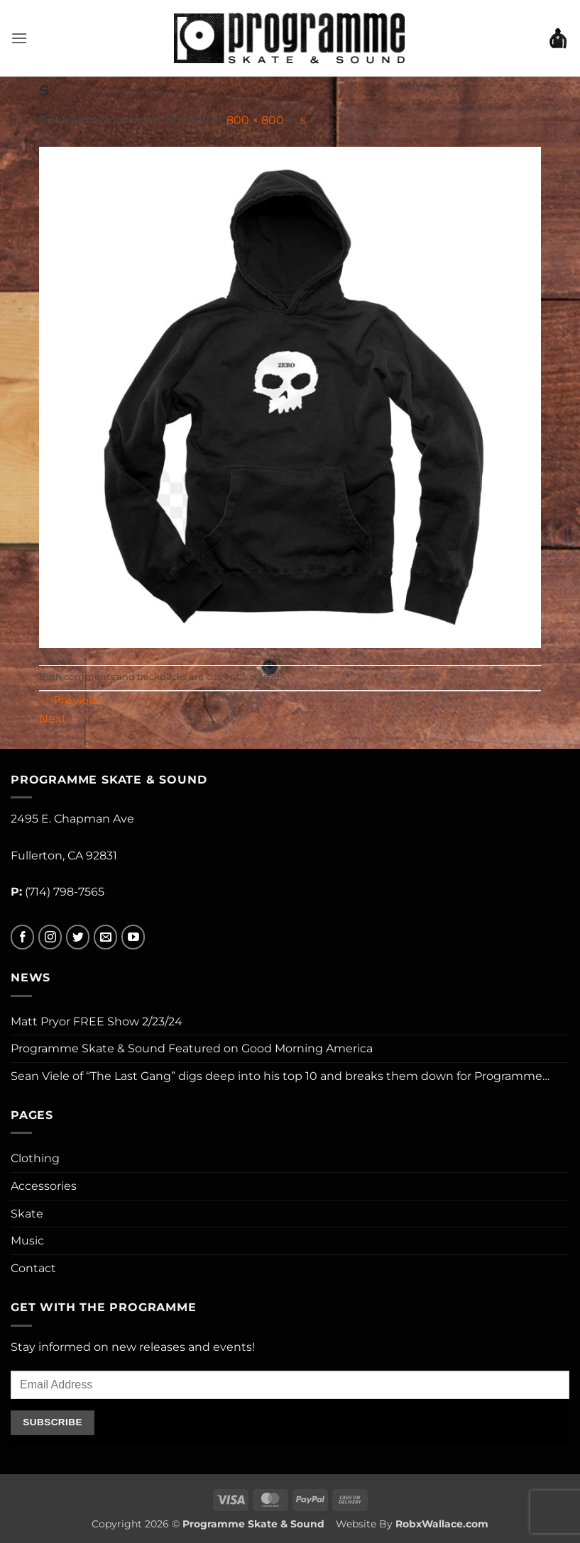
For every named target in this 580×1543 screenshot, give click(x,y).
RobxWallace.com (441, 1523)
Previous (70, 700)
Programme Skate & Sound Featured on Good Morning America (192, 1048)
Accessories (44, 1186)
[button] (19, 38)
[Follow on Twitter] (77, 937)
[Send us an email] (105, 937)
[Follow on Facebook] (22, 937)
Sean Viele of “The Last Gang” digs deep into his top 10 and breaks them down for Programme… (280, 1076)
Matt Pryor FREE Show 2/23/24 (96, 1021)
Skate (27, 1213)
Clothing (35, 1158)
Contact (33, 1268)
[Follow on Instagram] (50, 937)
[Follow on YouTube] (133, 937)
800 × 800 (255, 120)
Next (60, 718)
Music (27, 1240)
